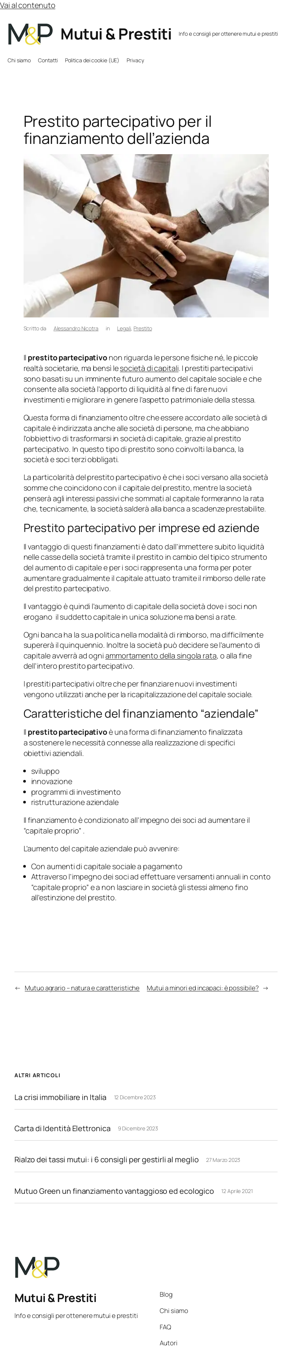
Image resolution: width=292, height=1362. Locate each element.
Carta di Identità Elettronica (62, 1128)
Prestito (142, 328)
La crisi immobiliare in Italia (60, 1097)
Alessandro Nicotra (76, 328)
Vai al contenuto (27, 5)
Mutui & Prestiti (115, 33)
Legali (124, 328)
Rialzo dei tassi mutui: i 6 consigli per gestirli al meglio (106, 1159)
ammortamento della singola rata (161, 655)
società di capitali (149, 368)
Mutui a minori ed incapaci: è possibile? (203, 987)
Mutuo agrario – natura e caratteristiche (82, 987)
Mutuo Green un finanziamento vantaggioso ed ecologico (114, 1191)
